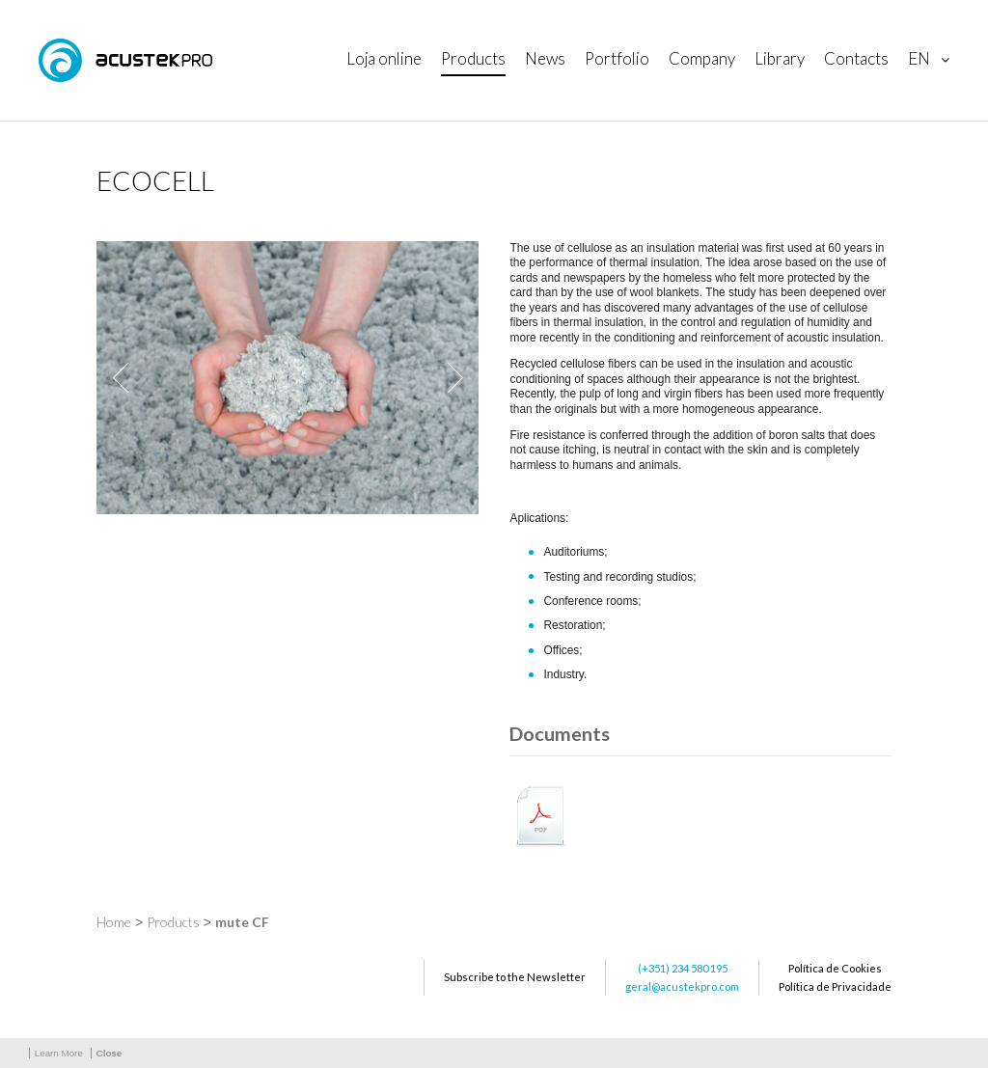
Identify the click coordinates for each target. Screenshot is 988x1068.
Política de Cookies (835, 968)
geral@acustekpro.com (682, 986)
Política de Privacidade (835, 986)
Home (113, 922)
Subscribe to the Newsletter (515, 977)
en (919, 58)
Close (109, 1053)
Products (173, 922)
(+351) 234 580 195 (682, 968)
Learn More (59, 1053)
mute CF (242, 922)
